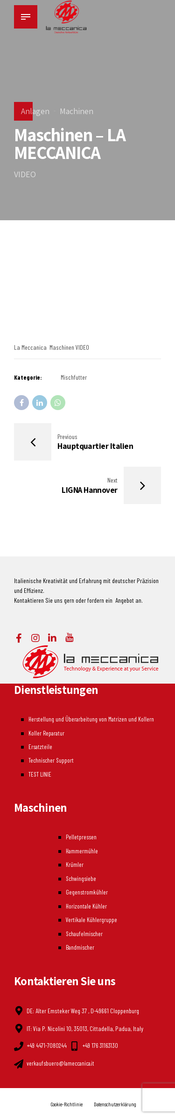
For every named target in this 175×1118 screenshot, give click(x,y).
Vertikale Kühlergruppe (91, 918)
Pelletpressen (81, 837)
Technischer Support (50, 761)
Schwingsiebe (81, 877)
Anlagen (35, 111)
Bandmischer (80, 945)
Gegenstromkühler (86, 891)
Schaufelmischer (85, 931)
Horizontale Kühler (86, 905)
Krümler (74, 864)
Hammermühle (82, 851)
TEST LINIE (39, 775)
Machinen (76, 111)
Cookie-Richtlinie (65, 1101)
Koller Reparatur (46, 735)
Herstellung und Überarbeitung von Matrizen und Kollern (91, 721)
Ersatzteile (39, 748)
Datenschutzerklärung (117, 1101)
